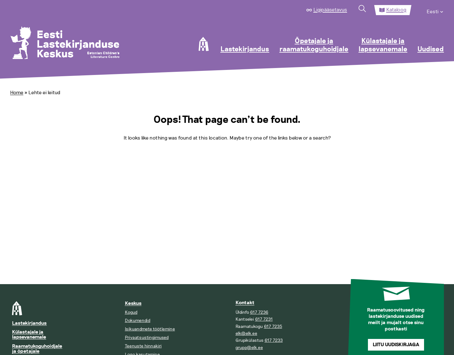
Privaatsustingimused (147, 337)
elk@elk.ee (246, 333)
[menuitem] (435, 10)
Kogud (131, 312)
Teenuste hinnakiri (143, 346)
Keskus (133, 303)
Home (16, 92)
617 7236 (259, 312)
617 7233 (274, 340)
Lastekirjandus (244, 49)
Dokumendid (137, 320)
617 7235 (273, 326)
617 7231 (264, 319)
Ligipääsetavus (330, 10)
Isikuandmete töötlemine (150, 329)
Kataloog (396, 10)
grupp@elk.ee (249, 347)
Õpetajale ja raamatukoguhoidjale (313, 45)
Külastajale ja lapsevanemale (382, 45)
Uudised (430, 49)
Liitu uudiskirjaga (396, 344)
